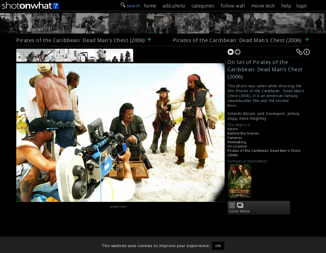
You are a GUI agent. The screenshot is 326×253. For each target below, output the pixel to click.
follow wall (233, 5)
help (286, 5)
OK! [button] (218, 245)
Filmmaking (237, 142)
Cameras (235, 138)
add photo (174, 5)
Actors (233, 129)
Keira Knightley (253, 118)
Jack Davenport (271, 113)
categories (203, 5)
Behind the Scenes (243, 133)
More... (233, 105)
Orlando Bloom (241, 113)
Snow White (239, 211)
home (150, 5)
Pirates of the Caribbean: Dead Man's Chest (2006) (80, 40)
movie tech (263, 5)
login (301, 5)
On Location (237, 146)
